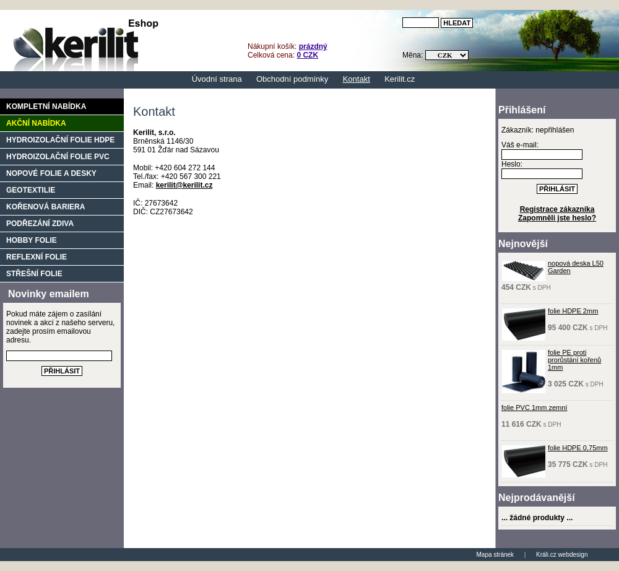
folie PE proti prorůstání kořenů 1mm (574, 360)
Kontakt (356, 79)
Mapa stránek (495, 554)
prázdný (313, 46)
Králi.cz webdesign (561, 554)
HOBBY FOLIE (31, 240)
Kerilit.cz (399, 79)
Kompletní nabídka (46, 106)
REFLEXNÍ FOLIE (36, 257)
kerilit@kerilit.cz (184, 185)
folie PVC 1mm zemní (534, 407)
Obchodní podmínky (292, 79)
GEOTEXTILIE (30, 190)
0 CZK (307, 55)
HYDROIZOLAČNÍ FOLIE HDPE (60, 140)
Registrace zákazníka (557, 209)
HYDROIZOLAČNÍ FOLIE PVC (58, 156)
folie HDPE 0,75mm (578, 447)
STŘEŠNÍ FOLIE (34, 273)
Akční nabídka (36, 123)
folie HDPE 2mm (573, 311)
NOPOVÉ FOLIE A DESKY (51, 173)
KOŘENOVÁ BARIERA (45, 207)
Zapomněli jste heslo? (557, 218)
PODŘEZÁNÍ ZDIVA (40, 223)
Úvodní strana (217, 79)
